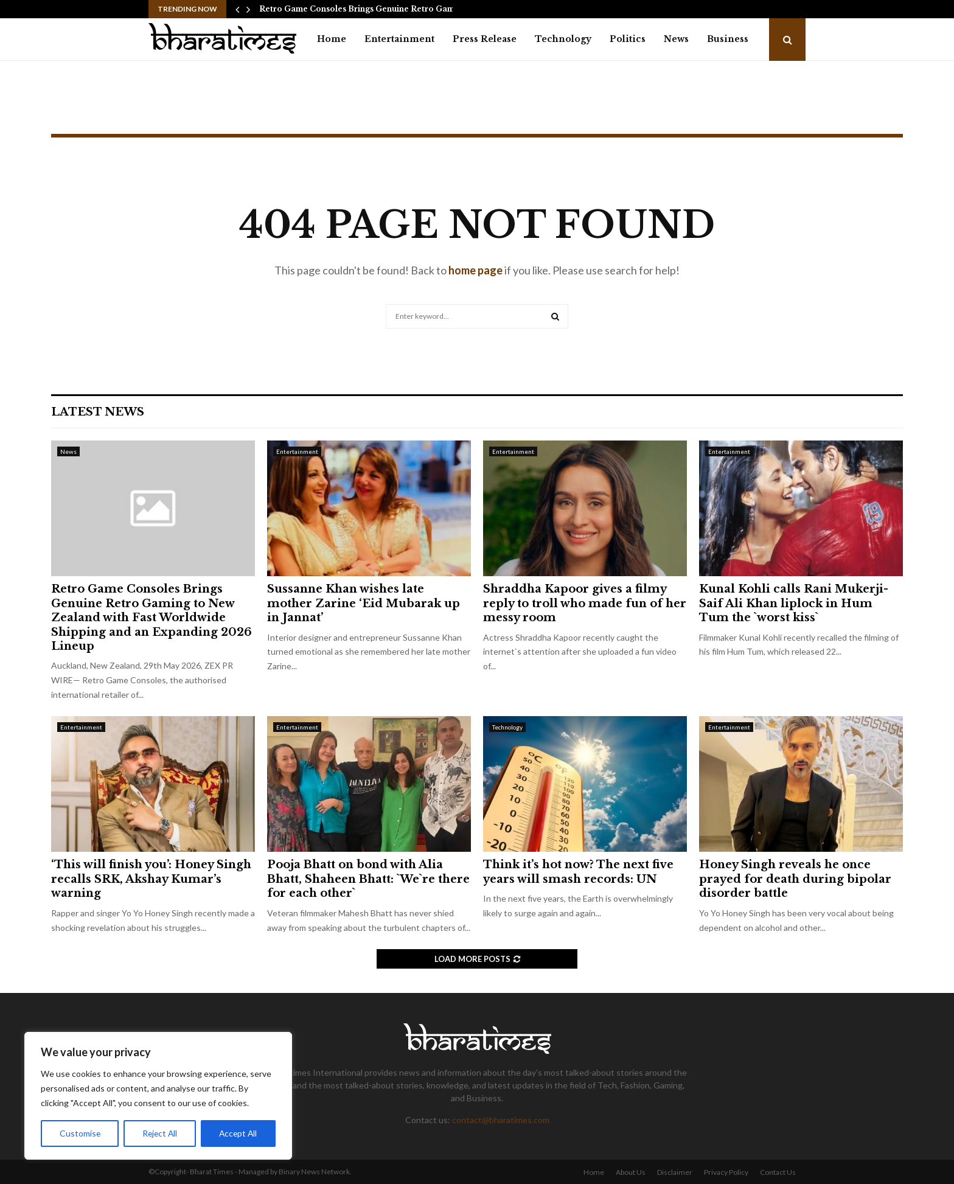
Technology (563, 38)
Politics (628, 38)
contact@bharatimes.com (500, 1120)
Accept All (238, 1133)
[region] (158, 1096)
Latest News (97, 412)
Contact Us (778, 1172)
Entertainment (399, 38)
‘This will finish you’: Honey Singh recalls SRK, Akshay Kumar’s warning (151, 879)
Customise (79, 1133)
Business (727, 38)
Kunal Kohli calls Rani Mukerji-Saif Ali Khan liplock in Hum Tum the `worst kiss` (793, 603)
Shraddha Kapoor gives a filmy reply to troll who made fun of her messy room (584, 603)
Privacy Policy (726, 1172)
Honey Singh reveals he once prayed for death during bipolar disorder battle (795, 879)
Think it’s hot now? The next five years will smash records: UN (578, 871)
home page (475, 270)
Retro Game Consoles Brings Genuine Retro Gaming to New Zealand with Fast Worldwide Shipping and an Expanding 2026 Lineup (151, 617)
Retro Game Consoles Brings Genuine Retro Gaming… (366, 8)
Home (331, 38)
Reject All (159, 1133)
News (676, 38)
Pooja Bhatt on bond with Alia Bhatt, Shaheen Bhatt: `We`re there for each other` (368, 879)
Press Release (485, 38)
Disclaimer (674, 1172)
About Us (631, 1172)
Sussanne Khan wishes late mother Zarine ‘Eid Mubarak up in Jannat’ (363, 603)
